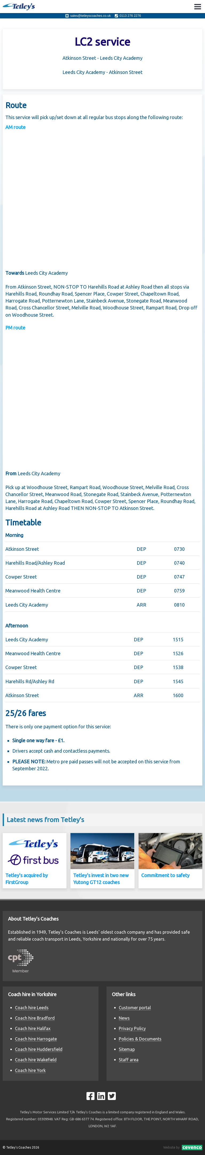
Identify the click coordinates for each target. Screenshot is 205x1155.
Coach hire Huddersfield (38, 1049)
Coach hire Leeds (32, 1007)
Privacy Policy (132, 1028)
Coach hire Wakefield (36, 1059)
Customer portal (135, 1007)
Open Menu (197, 6)
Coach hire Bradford (35, 1018)
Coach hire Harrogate (36, 1038)
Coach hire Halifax (32, 1028)
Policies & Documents (140, 1038)
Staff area (129, 1059)
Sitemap (127, 1049)
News (124, 1018)
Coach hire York (30, 1070)
